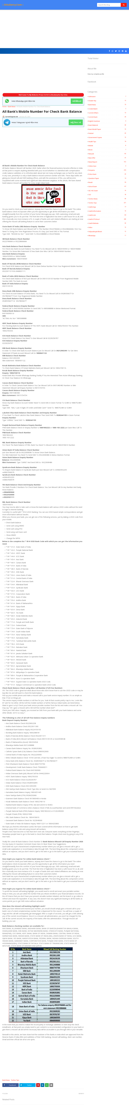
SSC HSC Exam (107, 191)
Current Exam (107, 117)
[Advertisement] (64, 29)
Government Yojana (107, 137)
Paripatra (107, 170)
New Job (107, 154)
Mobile (107, 145)
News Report (107, 162)
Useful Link (107, 215)
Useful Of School (107, 219)
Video (107, 227)
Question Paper (107, 178)
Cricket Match (107, 109)
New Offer (107, 158)
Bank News (11, 107)
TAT (107, 195)
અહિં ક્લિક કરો (75, 122)
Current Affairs (107, 113)
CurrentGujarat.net (11, 117)
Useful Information (107, 211)
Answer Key (107, 101)
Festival (107, 133)
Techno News (107, 199)
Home (4, 107)
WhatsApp (107, 235)
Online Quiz (107, 166)
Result (107, 182)
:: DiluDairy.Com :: (13, 4)
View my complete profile (96, 74)
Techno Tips (15, 1080)
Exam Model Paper (107, 129)
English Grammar (107, 121)
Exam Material (107, 125)
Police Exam (107, 174)
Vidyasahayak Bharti (107, 231)
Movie (107, 150)
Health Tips (107, 141)
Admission (107, 96)
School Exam (107, 186)
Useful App (107, 207)
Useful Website (107, 223)
